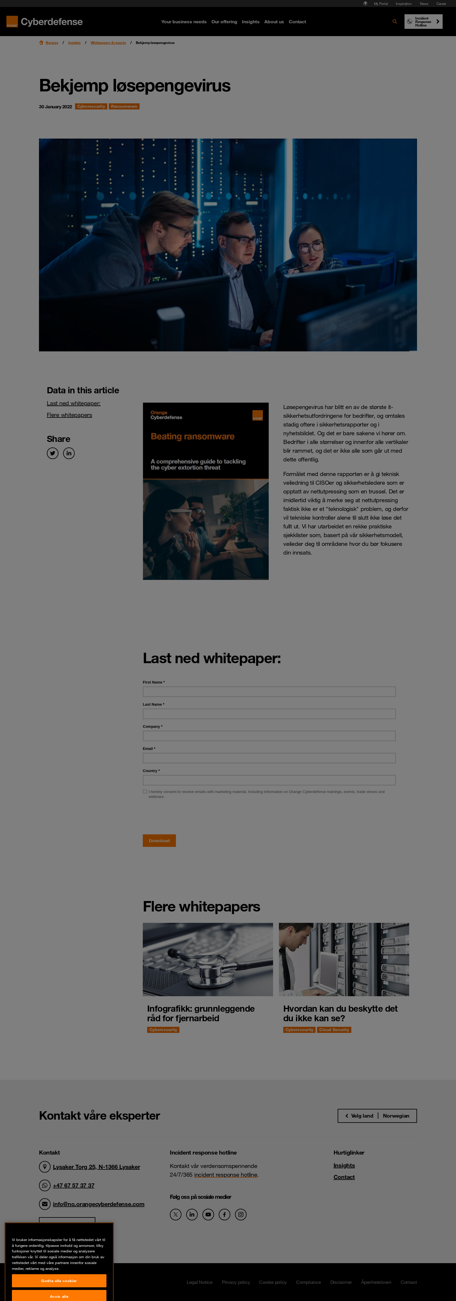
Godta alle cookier (59, 1290)
